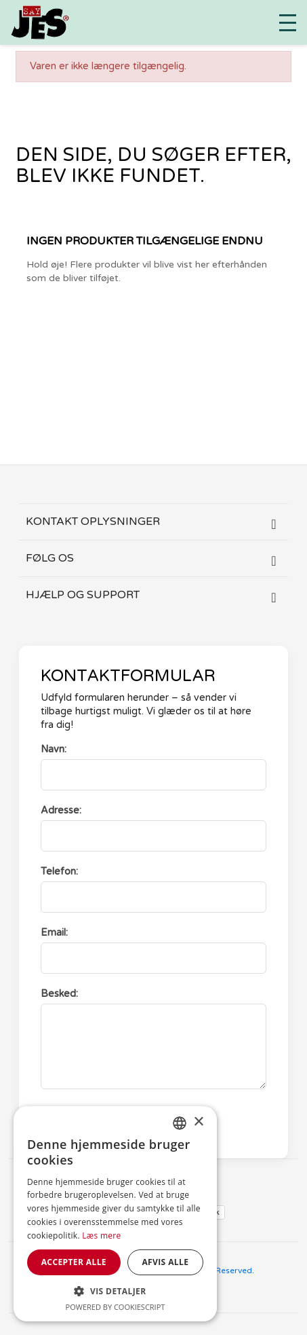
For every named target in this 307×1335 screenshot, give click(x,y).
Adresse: (61, 810)
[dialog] (115, 1213)
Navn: (53, 749)
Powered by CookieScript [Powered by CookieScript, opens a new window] (115, 1307)
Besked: (59, 994)
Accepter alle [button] (73, 1262)
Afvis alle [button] (165, 1262)
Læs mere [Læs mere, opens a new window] (101, 1235)
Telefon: (59, 871)
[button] (115, 1291)
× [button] (198, 1122)
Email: (54, 932)
